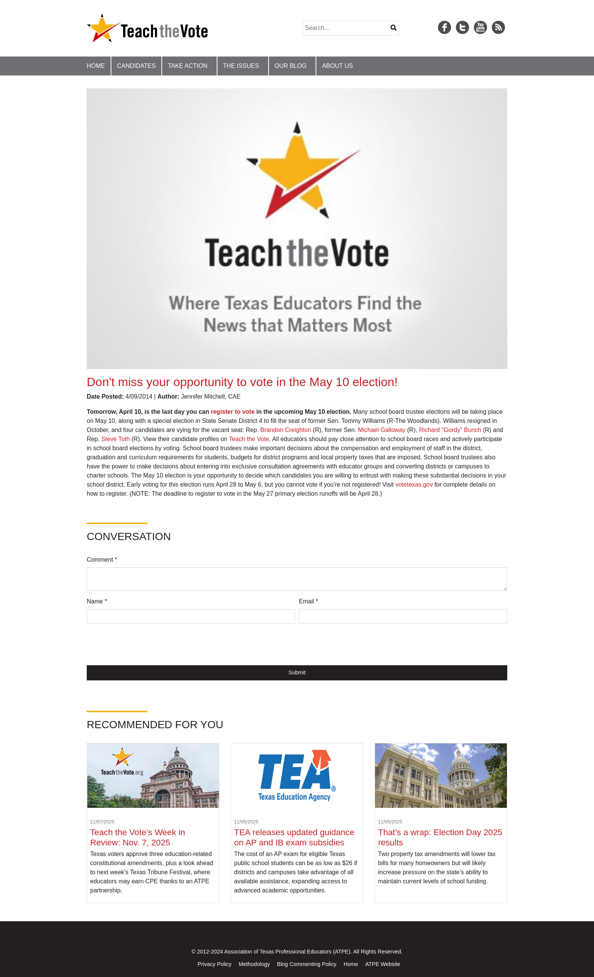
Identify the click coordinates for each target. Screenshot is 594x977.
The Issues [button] (241, 66)
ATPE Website (382, 964)
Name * (97, 601)
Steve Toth (115, 439)
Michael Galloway (381, 430)
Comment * (102, 559)
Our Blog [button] (290, 66)
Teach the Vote (249, 439)
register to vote (233, 411)
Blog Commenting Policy (306, 964)
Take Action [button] (188, 66)
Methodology (254, 964)
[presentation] (144, 644)
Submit (297, 672)
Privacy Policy (215, 964)
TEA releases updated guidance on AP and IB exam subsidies (294, 837)
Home (96, 66)
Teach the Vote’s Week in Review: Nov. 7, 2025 (137, 837)
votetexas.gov (414, 484)
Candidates (136, 66)
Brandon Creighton (285, 430)
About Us (337, 66)
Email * (308, 601)
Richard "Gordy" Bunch (450, 430)
